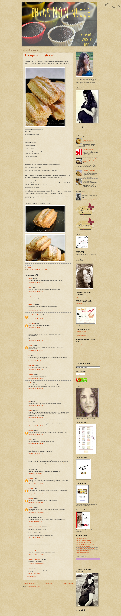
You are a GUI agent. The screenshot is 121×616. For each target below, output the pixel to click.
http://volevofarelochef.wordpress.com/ (85, 544)
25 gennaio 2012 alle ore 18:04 (36, 369)
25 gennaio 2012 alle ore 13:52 (36, 282)
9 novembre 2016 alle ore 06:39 (36, 502)
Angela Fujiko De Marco (34, 314)
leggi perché (79, 303)
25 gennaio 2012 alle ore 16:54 (36, 360)
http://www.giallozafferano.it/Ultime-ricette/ (85, 548)
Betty (30, 332)
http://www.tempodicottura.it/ (82, 552)
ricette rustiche (45, 269)
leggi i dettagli (79, 297)
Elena (30, 421)
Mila (30, 568)
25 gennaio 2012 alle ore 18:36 (36, 378)
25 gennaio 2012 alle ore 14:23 (36, 291)
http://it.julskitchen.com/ (81, 538)
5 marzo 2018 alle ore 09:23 (35, 573)
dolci (40, 269)
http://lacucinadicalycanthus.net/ (83, 540)
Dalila (30, 382)
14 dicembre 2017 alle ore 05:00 (36, 554)
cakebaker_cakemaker (34, 458)
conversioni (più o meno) (81, 331)
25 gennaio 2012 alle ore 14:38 (36, 300)
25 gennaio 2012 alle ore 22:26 (36, 405)
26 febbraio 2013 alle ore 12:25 (36, 453)
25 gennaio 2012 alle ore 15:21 (36, 318)
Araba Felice (32, 323)
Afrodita (31, 410)
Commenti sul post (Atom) (34, 586)
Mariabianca (32, 365)
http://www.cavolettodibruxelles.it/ (83, 546)
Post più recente (28, 583)
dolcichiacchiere (33, 393)
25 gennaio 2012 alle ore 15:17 (36, 310)
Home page (48, 583)
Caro (30, 439)
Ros (29, 355)
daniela (30, 448)
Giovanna (31, 374)
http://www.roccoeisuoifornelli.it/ (83, 550)
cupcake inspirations (80, 344)
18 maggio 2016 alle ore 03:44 (36, 493)
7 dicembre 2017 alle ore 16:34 (36, 546)
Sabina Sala (31, 304)
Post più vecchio (67, 583)
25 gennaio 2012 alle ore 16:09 (36, 340)
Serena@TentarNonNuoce (35, 526)
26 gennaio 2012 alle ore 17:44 (36, 434)
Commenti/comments (81, 335)
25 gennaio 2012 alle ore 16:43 (36, 350)
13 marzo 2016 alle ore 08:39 (35, 473)
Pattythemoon (32, 296)
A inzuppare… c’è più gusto (39, 55)
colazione (36, 269)
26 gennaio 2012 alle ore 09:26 (36, 425)
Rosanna (31, 478)
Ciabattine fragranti (87, 180)
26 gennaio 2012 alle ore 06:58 (36, 417)
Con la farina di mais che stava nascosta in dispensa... (90, 139)
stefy (30, 287)
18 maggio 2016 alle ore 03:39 (36, 483)
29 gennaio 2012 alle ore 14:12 (36, 443)
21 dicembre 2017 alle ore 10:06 (36, 563)
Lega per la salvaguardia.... (89, 149)
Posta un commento (31, 576)
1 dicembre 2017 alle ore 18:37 (36, 537)
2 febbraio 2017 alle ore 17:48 (35, 521)
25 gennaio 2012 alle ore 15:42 (36, 327)
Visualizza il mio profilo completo (89, 199)
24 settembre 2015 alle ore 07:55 (36, 465)
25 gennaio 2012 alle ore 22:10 (36, 388)
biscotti (31, 269)
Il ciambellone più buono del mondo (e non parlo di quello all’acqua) (89, 160)
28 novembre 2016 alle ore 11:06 (36, 512)
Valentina (31, 278)
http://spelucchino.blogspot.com (83, 542)
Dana (30, 401)
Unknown (31, 345)
